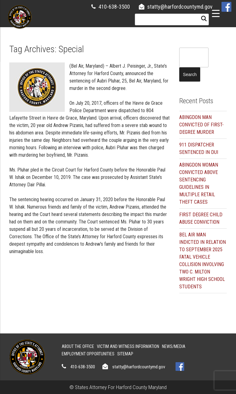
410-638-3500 (114, 6)
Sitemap (125, 353)
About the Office (78, 346)
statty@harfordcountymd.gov (180, 6)
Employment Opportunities (88, 353)
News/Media (173, 346)
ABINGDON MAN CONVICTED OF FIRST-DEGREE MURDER (201, 124)
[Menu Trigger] (215, 13)
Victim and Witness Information (128, 346)
